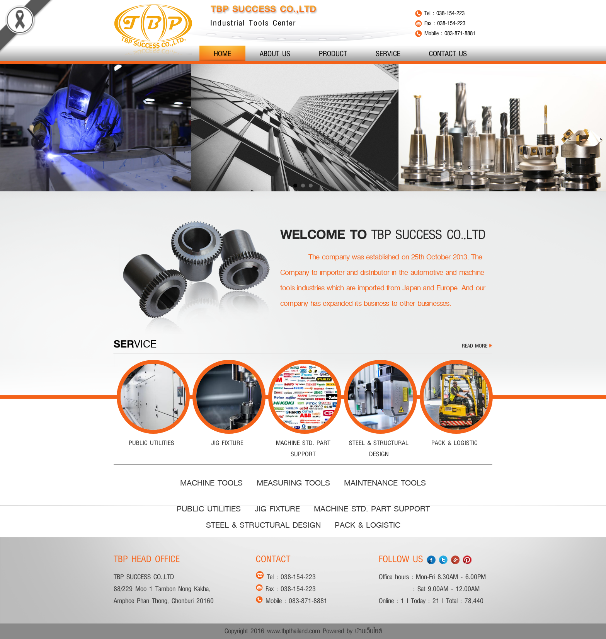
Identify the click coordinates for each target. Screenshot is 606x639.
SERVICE (388, 53)
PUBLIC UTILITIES (209, 509)
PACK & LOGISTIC (367, 525)
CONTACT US (448, 53)
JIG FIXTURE (277, 509)
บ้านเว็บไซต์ (368, 631)
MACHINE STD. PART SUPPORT (372, 509)
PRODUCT (333, 53)
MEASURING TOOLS (293, 483)
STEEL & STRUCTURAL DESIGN (263, 525)
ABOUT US (275, 53)
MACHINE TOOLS (211, 483)
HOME (222, 53)
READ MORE (477, 345)
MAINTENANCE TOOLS (385, 483)
